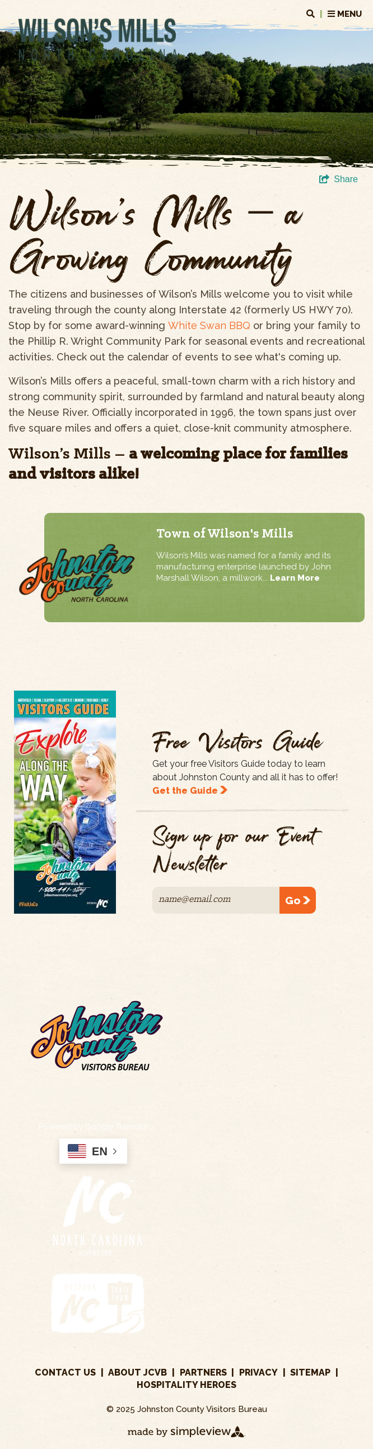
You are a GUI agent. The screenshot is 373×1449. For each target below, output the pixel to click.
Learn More (295, 578)
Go (297, 900)
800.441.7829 (342, 1034)
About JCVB (137, 1372)
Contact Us (65, 1372)
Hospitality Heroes (186, 1384)
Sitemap (310, 1372)
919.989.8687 (249, 1034)
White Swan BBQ (209, 325)
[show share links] (339, 179)
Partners (203, 1372)
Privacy (258, 1372)
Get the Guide (189, 790)
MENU (334, 14)
